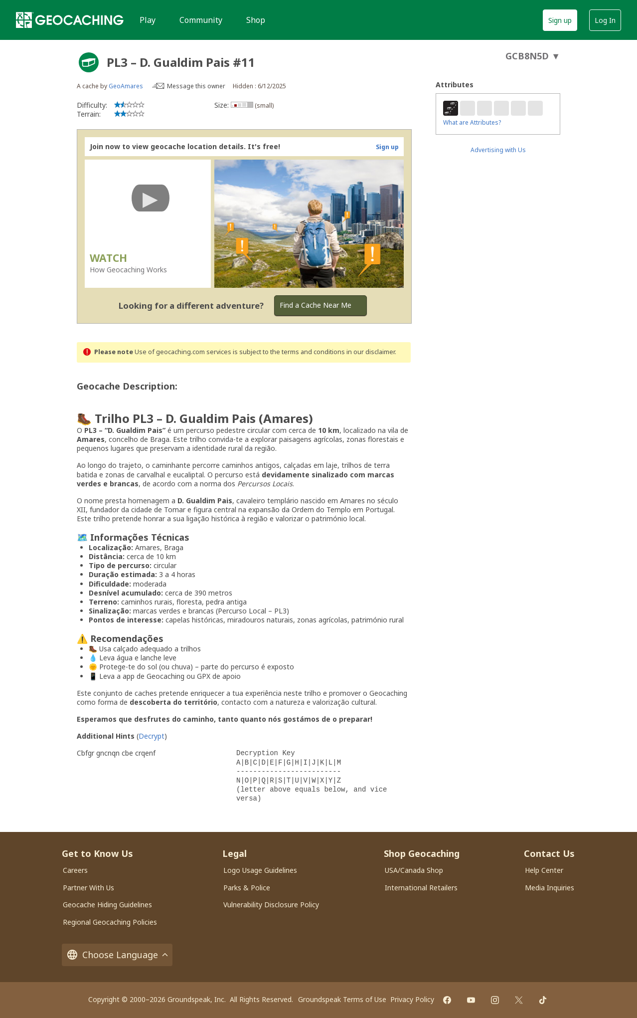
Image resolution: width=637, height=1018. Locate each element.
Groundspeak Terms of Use (342, 999)
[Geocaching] (70, 20)
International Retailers (421, 887)
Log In (605, 20)
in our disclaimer (370, 352)
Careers (75, 870)
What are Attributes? (472, 122)
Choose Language (117, 955)
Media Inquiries (549, 887)
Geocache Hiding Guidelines (107, 904)
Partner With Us (88, 887)
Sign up (560, 20)
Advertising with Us (498, 150)
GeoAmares (126, 86)
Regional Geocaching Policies (110, 922)
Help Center (544, 870)
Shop (255, 19)
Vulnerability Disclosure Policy (271, 904)
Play (148, 19)
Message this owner (196, 86)
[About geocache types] (89, 62)
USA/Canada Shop (414, 870)
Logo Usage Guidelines (260, 870)
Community (200, 19)
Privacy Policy (412, 999)
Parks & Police (246, 887)
